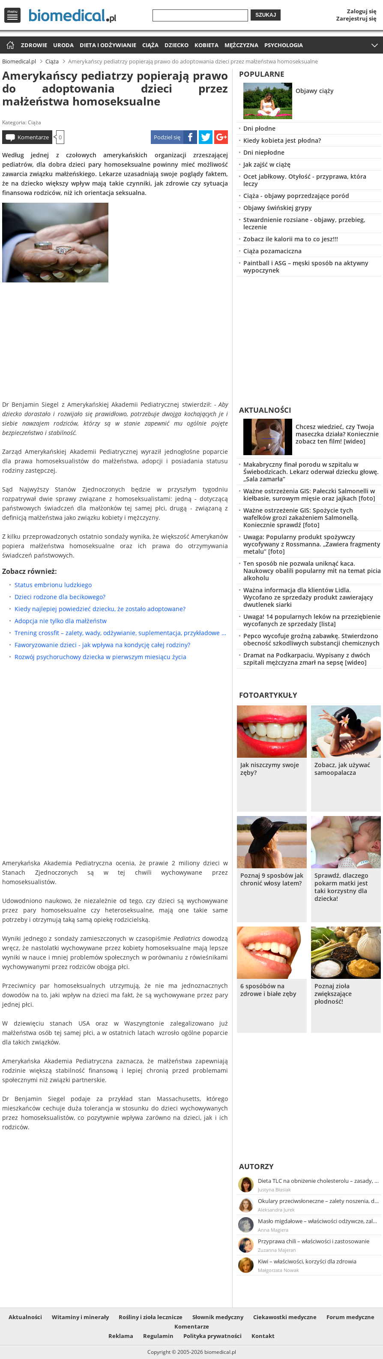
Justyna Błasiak (274, 1189)
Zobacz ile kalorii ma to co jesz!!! (290, 239)
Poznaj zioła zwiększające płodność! (333, 993)
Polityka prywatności (212, 1336)
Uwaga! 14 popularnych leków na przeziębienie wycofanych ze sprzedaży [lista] (311, 620)
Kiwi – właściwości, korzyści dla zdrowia (307, 1261)
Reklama (120, 1336)
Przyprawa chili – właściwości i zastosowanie (313, 1241)
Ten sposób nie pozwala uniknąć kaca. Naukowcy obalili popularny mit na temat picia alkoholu (312, 570)
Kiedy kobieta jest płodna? (282, 140)
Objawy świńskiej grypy (277, 208)
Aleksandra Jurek (276, 1209)
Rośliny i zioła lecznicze (151, 1317)
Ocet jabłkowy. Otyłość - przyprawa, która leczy (304, 180)
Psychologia (283, 45)
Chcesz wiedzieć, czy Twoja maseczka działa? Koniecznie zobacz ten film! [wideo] (337, 434)
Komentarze (33, 137)
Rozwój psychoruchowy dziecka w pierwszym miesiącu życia (100, 657)
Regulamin (158, 1336)
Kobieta (206, 45)
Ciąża (150, 45)
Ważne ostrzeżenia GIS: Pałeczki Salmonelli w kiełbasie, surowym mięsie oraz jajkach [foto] (309, 494)
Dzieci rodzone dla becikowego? (60, 597)
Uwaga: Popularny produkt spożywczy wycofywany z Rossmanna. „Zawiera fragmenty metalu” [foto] (311, 544)
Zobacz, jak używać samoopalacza (342, 769)
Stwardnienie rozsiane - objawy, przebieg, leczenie (304, 223)
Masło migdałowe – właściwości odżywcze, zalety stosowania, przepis (319, 1221)
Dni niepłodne (263, 152)
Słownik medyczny (217, 1317)
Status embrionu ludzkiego (53, 585)
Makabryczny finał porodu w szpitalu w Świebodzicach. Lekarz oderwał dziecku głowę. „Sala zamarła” (311, 471)
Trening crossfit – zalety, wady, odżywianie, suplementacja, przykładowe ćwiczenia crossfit (121, 633)
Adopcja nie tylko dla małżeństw (61, 621)
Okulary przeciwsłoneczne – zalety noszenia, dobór (319, 1201)
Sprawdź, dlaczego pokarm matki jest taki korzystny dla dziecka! (341, 887)
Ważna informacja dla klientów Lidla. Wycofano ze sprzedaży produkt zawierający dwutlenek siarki (308, 597)
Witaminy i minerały (80, 1317)
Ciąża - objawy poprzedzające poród (296, 196)
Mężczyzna (241, 45)
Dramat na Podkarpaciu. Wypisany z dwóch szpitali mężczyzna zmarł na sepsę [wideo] (306, 658)
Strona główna (9, 45)
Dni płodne (259, 128)
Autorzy (256, 1166)
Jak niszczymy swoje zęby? (269, 769)
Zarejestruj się (356, 18)
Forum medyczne (350, 1317)
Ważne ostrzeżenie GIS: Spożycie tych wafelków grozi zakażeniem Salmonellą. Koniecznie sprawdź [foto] (301, 517)
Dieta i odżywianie (108, 45)
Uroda (63, 45)
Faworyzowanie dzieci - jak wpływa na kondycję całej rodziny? (102, 645)
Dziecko (177, 45)
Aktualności (265, 410)
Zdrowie (34, 45)
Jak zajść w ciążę (266, 164)
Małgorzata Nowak (278, 1270)
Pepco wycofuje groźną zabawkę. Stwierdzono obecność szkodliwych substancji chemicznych (311, 639)
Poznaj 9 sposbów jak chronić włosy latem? (271, 879)
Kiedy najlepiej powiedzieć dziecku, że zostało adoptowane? (100, 609)
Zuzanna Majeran (277, 1250)
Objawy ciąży (315, 91)
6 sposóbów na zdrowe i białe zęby (268, 990)
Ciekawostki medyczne (285, 1317)
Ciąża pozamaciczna (272, 251)
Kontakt (263, 1336)
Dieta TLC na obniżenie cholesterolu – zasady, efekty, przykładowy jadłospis (319, 1181)
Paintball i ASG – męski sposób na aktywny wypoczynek (305, 266)
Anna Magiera (273, 1230)
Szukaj (265, 15)
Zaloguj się (362, 11)
